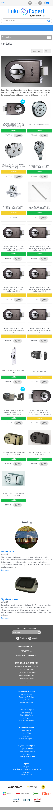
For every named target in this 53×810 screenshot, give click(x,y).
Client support (25, 647)
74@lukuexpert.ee (26, 703)
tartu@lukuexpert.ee (26, 721)
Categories (6, 37)
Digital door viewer (9, 600)
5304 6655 (26, 772)
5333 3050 (26, 754)
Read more (5, 570)
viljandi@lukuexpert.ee (26, 757)
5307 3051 (26, 718)
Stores (3, 2)
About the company (25, 656)
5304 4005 (26, 736)
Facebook (23, 638)
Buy (19, 136)
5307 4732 (26, 700)
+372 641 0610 (28, 670)
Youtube (35, 638)
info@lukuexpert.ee (26, 679)
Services (25, 651)
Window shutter (8, 552)
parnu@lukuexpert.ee (26, 739)
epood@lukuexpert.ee (27, 775)
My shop (30, 3)
